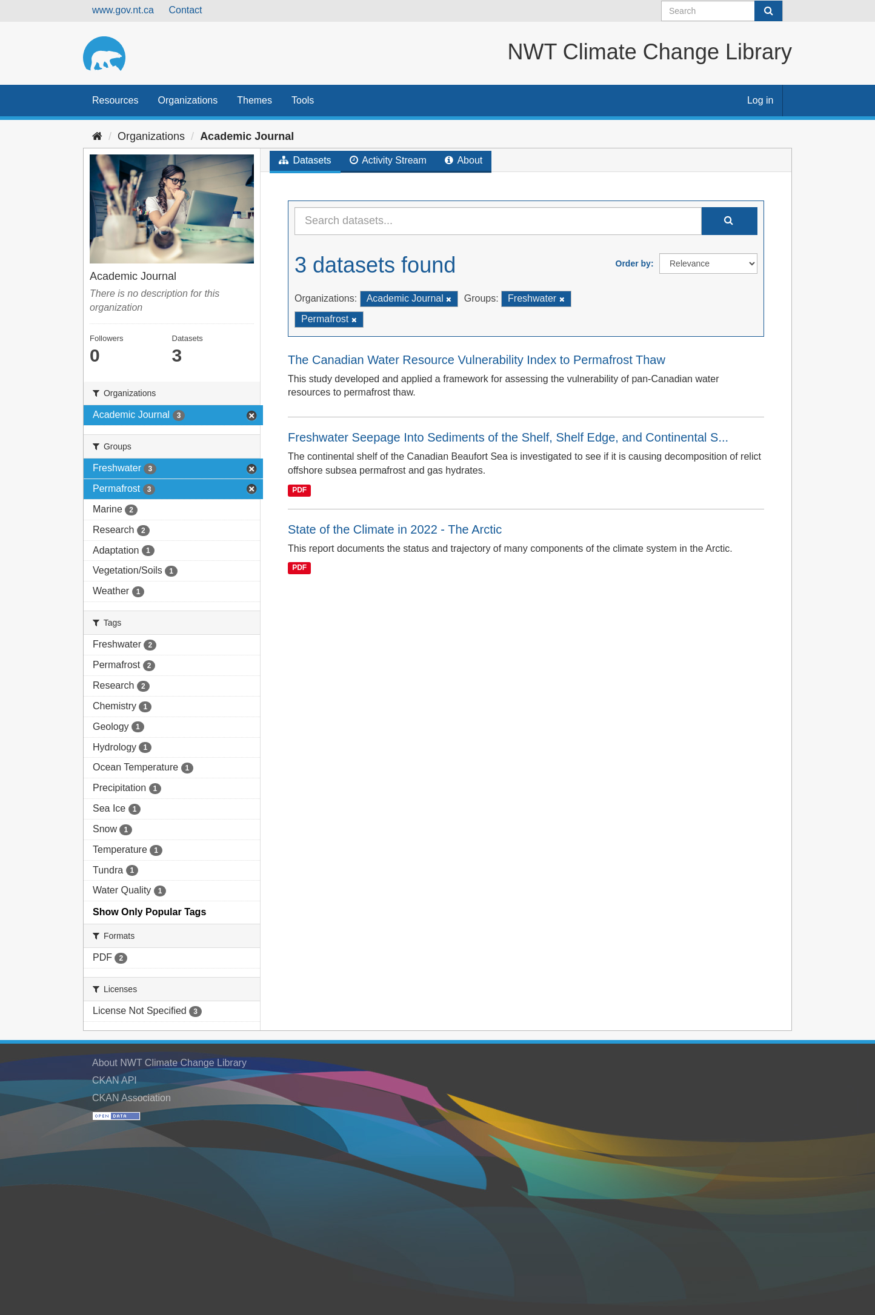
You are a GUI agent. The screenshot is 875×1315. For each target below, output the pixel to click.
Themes (254, 100)
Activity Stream (388, 160)
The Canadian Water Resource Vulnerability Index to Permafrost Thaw (476, 359)
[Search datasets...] (498, 221)
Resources (115, 100)
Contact (185, 10)
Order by (633, 263)
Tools (302, 100)
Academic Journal (247, 136)
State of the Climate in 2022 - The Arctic (395, 529)
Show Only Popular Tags (149, 912)
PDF (299, 490)
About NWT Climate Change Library (169, 1063)
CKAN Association (131, 1098)
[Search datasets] (722, 11)
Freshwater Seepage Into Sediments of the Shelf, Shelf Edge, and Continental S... (508, 437)
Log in (760, 100)
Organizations (188, 100)
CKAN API (114, 1080)
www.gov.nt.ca (123, 10)
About (463, 160)
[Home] (97, 136)
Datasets (305, 160)
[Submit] (768, 11)
